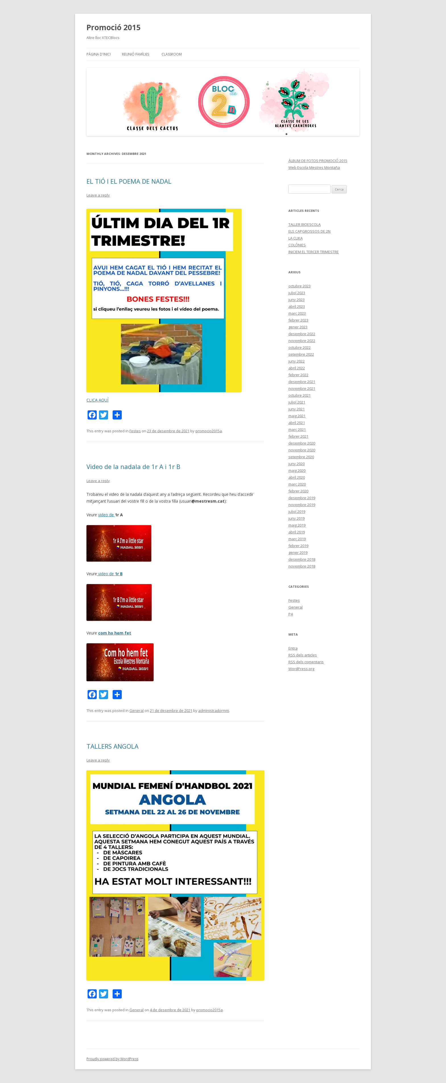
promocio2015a (208, 430)
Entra (293, 648)
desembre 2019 (301, 497)
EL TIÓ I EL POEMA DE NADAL (129, 181)
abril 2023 (296, 306)
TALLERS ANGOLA (112, 746)
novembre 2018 (301, 566)
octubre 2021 (299, 395)
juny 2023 (296, 299)
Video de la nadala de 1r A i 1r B (133, 466)
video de (106, 514)
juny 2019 (296, 518)
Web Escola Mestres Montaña (314, 167)
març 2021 (297, 429)
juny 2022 (296, 361)
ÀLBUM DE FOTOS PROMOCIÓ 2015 (317, 160)
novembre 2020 (301, 450)
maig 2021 (296, 415)
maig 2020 (296, 470)
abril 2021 (296, 422)
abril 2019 (296, 532)
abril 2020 (296, 477)
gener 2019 (297, 552)
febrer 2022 (298, 374)
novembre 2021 (301, 388)
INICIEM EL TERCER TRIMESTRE (313, 251)
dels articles (302, 655)
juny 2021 (296, 409)
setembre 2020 (301, 456)
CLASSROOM (172, 54)
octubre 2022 (299, 347)
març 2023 (297, 313)
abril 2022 (296, 367)
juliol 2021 (296, 402)
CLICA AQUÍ (97, 400)
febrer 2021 (298, 436)
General (136, 710)
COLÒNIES (297, 244)
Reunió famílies (135, 54)
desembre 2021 (301, 381)
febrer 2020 (298, 491)
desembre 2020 (301, 443)
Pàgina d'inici (98, 54)
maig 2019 (296, 525)
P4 (290, 614)
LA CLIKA (295, 238)
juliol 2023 (296, 292)
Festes (135, 430)
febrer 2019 (298, 545)
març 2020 (297, 484)
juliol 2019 (296, 511)
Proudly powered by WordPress (112, 1059)
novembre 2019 (301, 504)
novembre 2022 (301, 340)
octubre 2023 (299, 285)
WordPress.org (301, 668)
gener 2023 (297, 326)
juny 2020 (296, 463)
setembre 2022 (301, 354)
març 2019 (297, 538)
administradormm (213, 710)
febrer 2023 (298, 320)
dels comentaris (306, 661)
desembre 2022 (301, 333)
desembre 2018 (301, 559)
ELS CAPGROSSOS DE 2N (309, 231)
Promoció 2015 (113, 27)
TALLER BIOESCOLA (304, 224)
